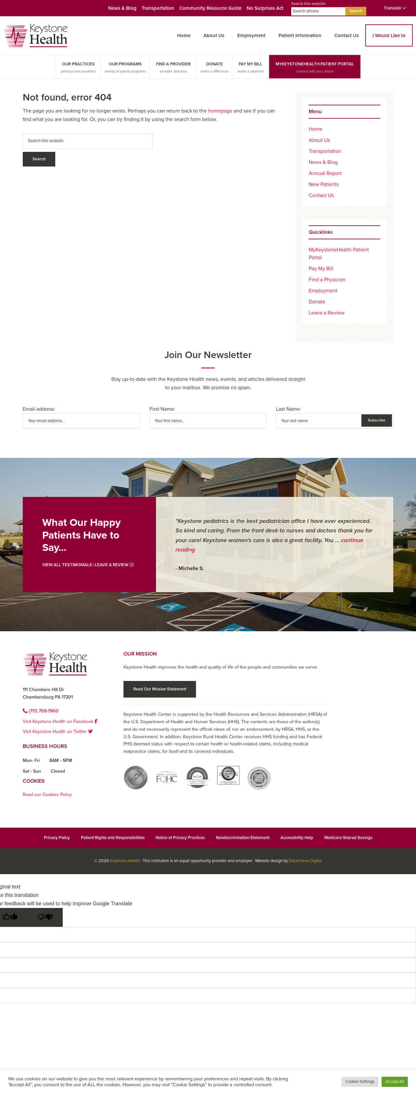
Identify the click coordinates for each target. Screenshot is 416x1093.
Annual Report (325, 173)
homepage (220, 111)
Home (183, 35)
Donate (214, 64)
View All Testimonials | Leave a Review (88, 564)
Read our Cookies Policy (47, 794)
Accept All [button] (394, 1081)
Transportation (158, 8)
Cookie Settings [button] (359, 1081)
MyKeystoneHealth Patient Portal (315, 64)
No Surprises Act (265, 8)
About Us (213, 35)
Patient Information (300, 35)
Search (355, 11)
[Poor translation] (45, 917)
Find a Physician (327, 279)
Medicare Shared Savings (348, 837)
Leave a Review (326, 313)
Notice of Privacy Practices (180, 837)
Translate (395, 8)
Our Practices (78, 64)
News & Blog (122, 8)
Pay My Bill (250, 64)
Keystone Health (125, 860)
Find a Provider (173, 64)
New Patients (324, 184)
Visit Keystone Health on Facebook (60, 721)
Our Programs (125, 64)
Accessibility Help (296, 837)
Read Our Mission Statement (159, 689)
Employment (251, 35)
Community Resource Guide (210, 8)
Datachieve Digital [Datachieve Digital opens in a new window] (305, 860)
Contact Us (346, 35)
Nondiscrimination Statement (242, 837)
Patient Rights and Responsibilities (113, 837)
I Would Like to (389, 35)
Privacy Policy (57, 837)
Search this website (318, 8)
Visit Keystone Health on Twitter (58, 731)
